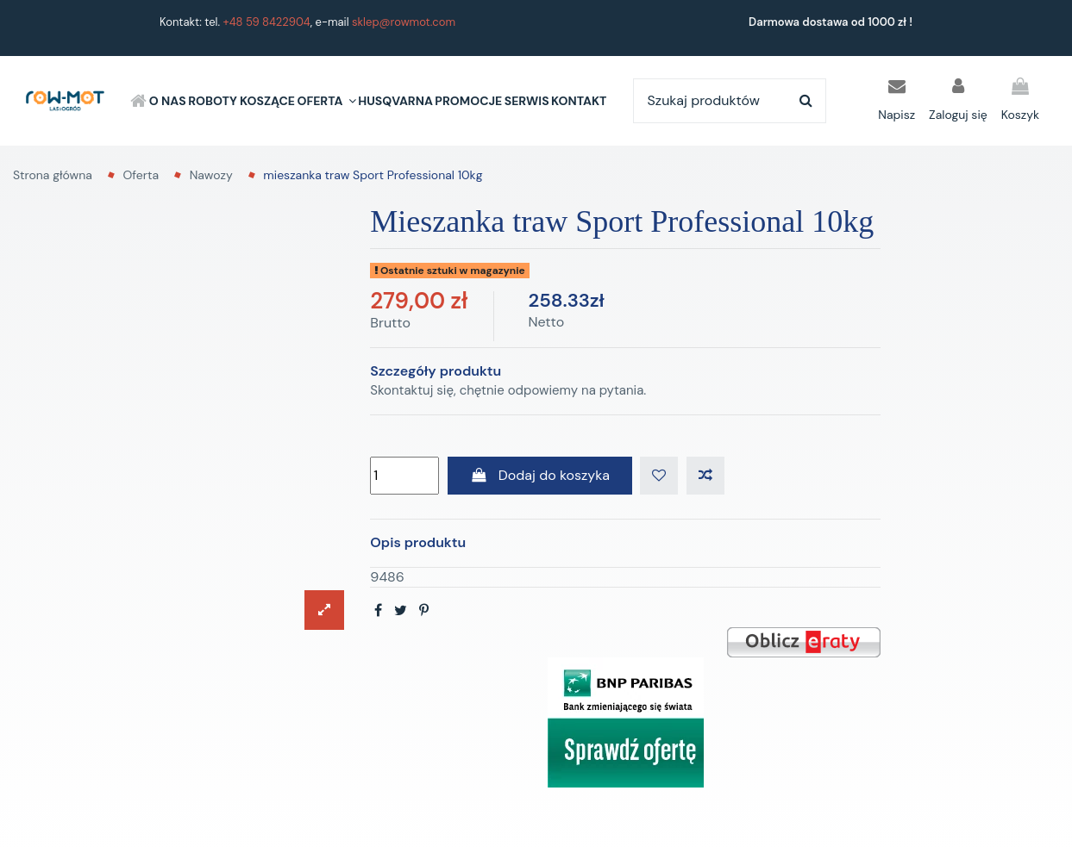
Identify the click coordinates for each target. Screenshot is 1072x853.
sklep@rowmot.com (403, 22)
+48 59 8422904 (266, 22)
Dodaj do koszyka (540, 475)
